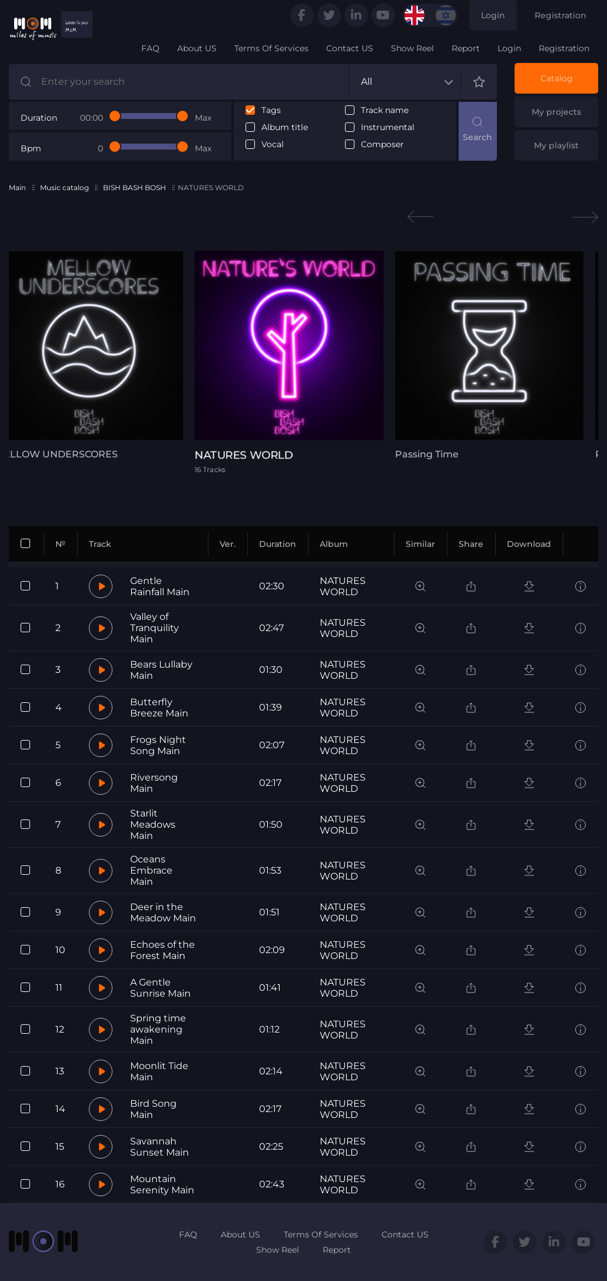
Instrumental (387, 127)
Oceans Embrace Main (151, 870)
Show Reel (412, 48)
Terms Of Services (271, 48)
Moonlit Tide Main (159, 1071)
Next (585, 217)
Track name (385, 110)
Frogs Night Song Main (158, 745)
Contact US (349, 48)
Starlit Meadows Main (152, 824)
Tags (271, 110)
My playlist (556, 145)
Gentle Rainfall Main (160, 586)
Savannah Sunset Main (159, 1147)
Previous (420, 217)
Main (17, 187)
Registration (560, 15)
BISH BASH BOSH (134, 187)
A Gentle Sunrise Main (160, 988)
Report (466, 48)
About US (197, 48)
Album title (284, 127)
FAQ (150, 48)
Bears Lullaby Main (161, 670)
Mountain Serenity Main (162, 1184)
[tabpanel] (304, 362)
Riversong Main (154, 783)
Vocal (272, 145)
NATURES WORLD (343, 586)
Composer (382, 145)
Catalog (556, 78)
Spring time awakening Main (158, 1029)
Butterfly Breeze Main (159, 707)
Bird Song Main (153, 1109)
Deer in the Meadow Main (163, 912)
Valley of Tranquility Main (154, 628)
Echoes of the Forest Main (162, 950)
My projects (556, 112)
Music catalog (64, 187)
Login (493, 15)
